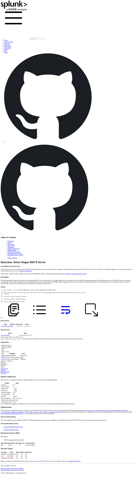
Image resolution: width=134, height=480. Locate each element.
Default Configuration (14, 248)
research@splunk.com (26, 271)
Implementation (12, 250)
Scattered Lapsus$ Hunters (11, 432)
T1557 (3, 361)
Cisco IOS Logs (5, 328)
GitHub (7, 468)
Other (11, 328)
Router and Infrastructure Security (13, 429)
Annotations (11, 247)
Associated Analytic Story (15, 253)
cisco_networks (5, 337)
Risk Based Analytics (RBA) (15, 255)
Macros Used (11, 245)
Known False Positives (14, 252)
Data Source (11, 244)
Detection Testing (12, 258)
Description (11, 241)
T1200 (3, 358)
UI (43, 463)
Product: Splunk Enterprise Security (77, 274)
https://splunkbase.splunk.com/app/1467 (12, 416)
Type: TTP (64, 274)
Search (9, 242)
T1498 (3, 360)
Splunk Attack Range (75, 463)
